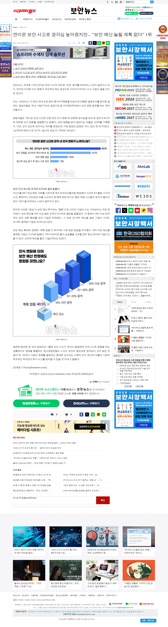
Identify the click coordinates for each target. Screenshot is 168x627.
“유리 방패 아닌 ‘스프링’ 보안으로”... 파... (82, 485)
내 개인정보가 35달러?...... (132, 274)
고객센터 (82, 595)
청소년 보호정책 (62, 595)
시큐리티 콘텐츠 (145, 19)
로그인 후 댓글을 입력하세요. (54, 500)
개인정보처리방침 (46, 595)
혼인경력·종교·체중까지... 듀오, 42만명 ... (31, 491)
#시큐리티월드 (42, 19)
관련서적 (100, 595)
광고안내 (25, 595)
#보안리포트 (70, 19)
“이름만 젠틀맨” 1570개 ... (132, 264)
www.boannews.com (60, 374)
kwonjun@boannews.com (85, 614)
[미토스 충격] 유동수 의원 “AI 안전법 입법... (32, 485)
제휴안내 (91, 595)
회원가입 (23, 2)
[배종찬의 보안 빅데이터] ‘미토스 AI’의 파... (32, 475)
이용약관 (34, 595)
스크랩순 (147, 302)
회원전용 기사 (127, 19)
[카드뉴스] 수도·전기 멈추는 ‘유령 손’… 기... (83, 480)
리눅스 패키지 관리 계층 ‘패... (134, 261)
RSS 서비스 (112, 595)
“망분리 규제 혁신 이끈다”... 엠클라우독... (134, 296)
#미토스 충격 (85, 19)
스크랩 (39, 2)
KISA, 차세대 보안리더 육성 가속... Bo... (81, 475)
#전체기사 (28, 19)
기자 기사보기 (100, 382)
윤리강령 (73, 595)
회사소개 (16, 595)
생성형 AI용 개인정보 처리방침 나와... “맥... (32, 480)
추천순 (133, 302)
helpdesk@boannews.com (125, 607)
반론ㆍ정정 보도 (148, 621)
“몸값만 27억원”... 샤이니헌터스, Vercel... (134, 146)
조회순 (119, 302)
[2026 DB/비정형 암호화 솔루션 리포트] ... (82, 491)
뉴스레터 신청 (49, 2)
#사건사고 (57, 19)
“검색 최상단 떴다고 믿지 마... (134, 268)
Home (15, 27)
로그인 (15, 2)
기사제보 (32, 2)
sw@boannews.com (36, 367)
